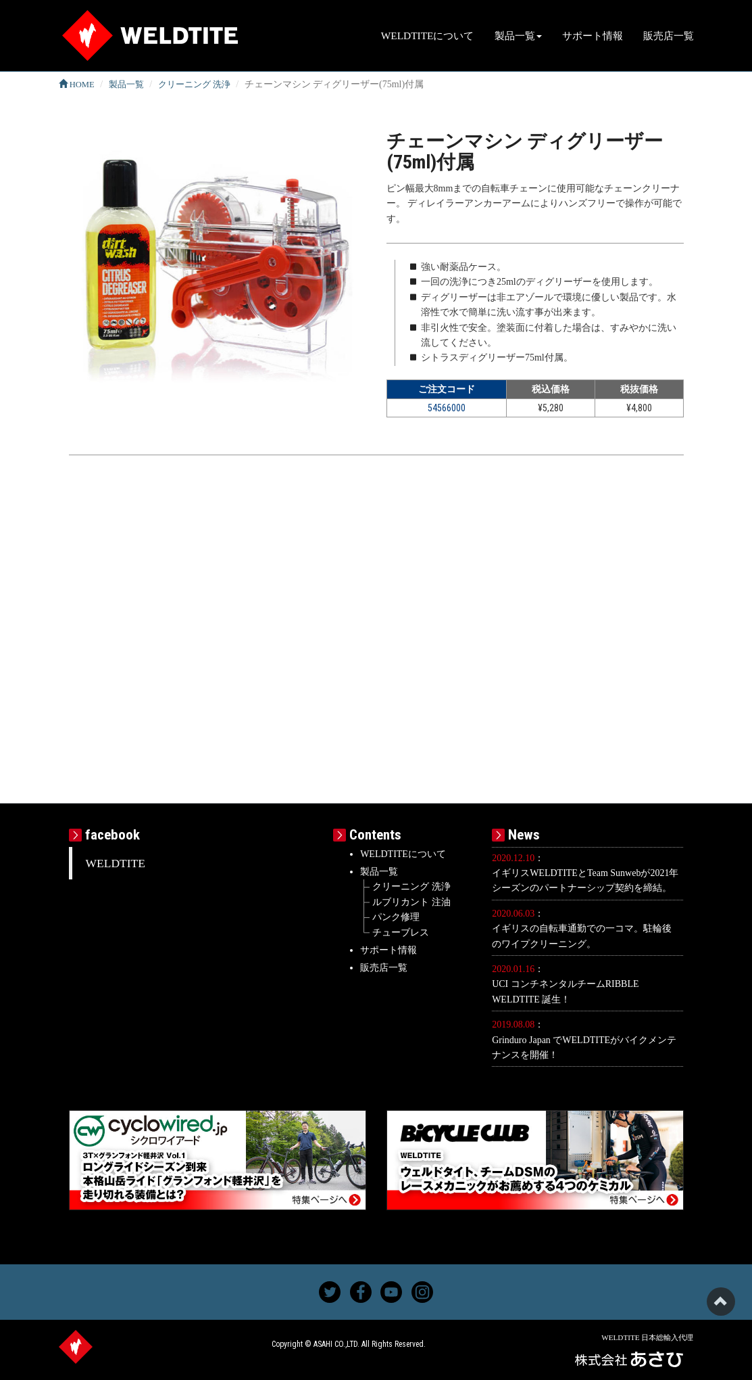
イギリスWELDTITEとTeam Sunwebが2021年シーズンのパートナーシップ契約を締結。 (585, 880)
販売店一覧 (668, 35)
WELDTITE (115, 863)
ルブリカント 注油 (411, 902)
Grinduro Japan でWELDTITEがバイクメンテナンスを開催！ (584, 1047)
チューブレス (400, 932)
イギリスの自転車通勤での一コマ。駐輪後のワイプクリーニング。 (582, 935)
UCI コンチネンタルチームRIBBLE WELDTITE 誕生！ (565, 991)
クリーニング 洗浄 (194, 84)
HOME (77, 84)
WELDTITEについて (427, 35)
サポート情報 (592, 35)
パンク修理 (396, 917)
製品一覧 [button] (518, 35)
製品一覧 (126, 84)
